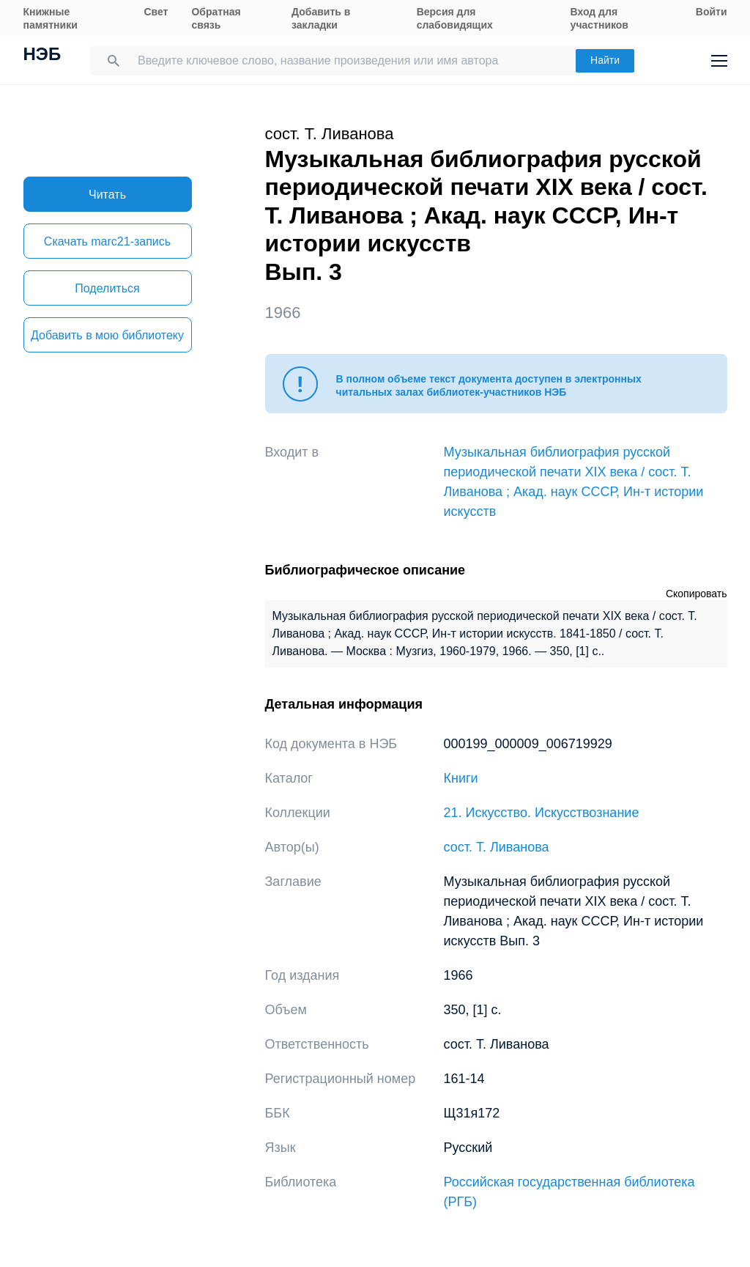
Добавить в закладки (321, 18)
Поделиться (107, 288)
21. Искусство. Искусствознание (541, 812)
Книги (461, 778)
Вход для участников (599, 18)
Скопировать (696, 593)
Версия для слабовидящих (455, 18)
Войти (711, 12)
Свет (156, 12)
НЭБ (42, 56)
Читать (107, 194)
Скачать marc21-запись (107, 241)
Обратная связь (215, 18)
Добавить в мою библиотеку (107, 335)
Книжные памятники (50, 18)
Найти (605, 60)
